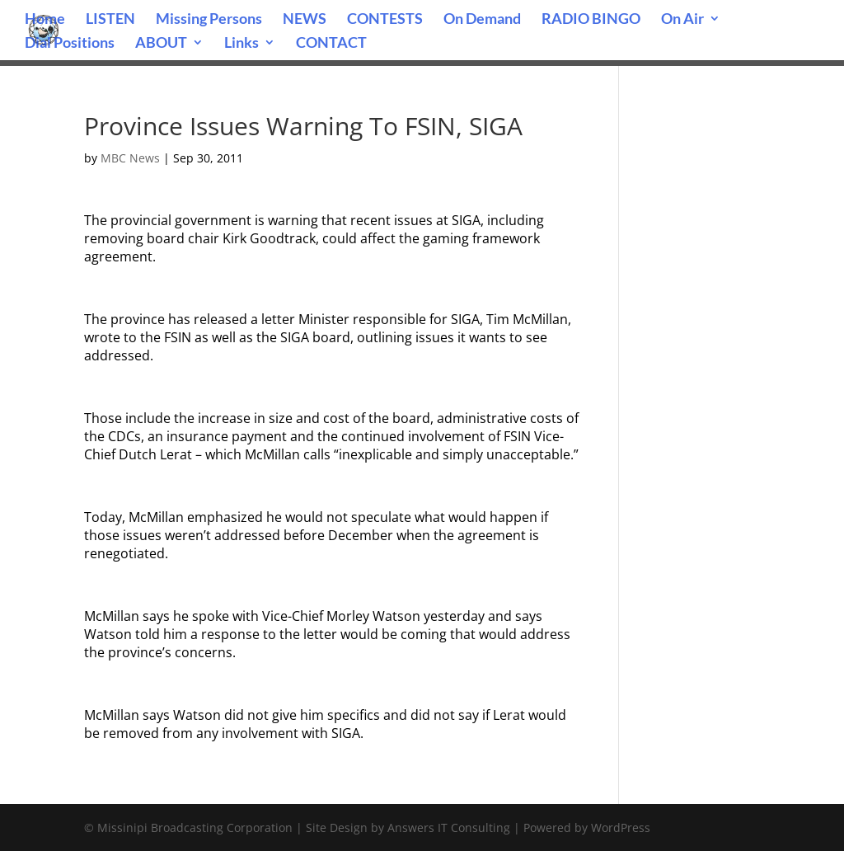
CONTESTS (385, 19)
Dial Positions (70, 43)
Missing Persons (209, 19)
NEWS (304, 19)
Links (241, 43)
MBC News (130, 158)
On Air (682, 19)
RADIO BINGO (591, 19)
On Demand (482, 19)
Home (45, 19)
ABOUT (161, 43)
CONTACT (331, 43)
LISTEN (110, 19)
